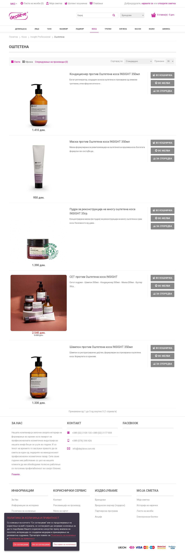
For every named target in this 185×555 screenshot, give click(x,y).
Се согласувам (21, 544)
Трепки (108, 29)
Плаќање (98, 3)
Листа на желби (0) (34, 3)
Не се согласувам (41, 544)
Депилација (21, 29)
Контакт (57, 499)
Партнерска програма (106, 511)
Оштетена (59, 37)
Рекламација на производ (66, 505)
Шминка (166, 29)
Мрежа (29, 62)
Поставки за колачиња (65, 544)
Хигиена (123, 29)
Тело (49, 29)
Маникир (64, 29)
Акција (98, 516)
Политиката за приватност (22, 538)
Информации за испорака (25, 505)
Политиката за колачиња (63, 535)
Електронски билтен (147, 516)
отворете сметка (167, 3)
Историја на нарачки (147, 505)
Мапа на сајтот (60, 511)
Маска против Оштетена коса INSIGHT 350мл (100, 141)
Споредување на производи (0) (51, 62)
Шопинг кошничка (77, 3)
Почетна (13, 37)
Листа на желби (145, 511)
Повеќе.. (16, 474)
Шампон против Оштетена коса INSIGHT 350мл (101, 347)
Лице (37, 29)
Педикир (80, 29)
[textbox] (95, 15)
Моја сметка (55, 3)
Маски (138, 29)
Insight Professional (40, 37)
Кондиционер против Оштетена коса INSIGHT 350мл (105, 74)
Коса (94, 29)
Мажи (151, 29)
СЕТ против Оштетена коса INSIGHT (93, 276)
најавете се (147, 3)
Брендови (100, 499)
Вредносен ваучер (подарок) (110, 505)
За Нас (15, 499)
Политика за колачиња (23, 511)
